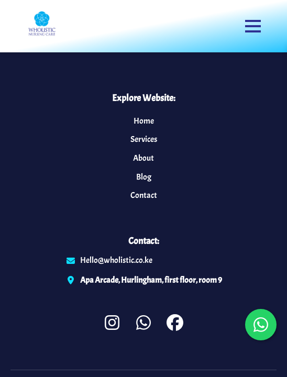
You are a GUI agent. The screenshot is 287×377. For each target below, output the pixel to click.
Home (144, 121)
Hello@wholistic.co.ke (116, 260)
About (143, 158)
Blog (143, 177)
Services (143, 139)
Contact (143, 195)
